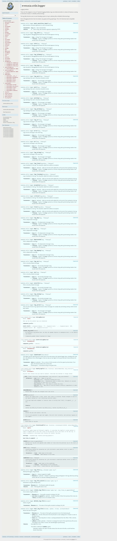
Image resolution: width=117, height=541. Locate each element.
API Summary (10, 1)
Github (4, 119)
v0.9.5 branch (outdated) (8, 136)
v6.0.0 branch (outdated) (8, 129)
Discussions (9, 122)
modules (74, 1)
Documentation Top (7, 117)
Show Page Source (7, 112)
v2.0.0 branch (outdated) (8, 134)
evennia (16, 1)
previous (65, 1)
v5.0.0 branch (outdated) (8, 130)
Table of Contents (7, 18)
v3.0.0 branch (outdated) (8, 132)
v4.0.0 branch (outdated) (8, 131)
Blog (14, 122)
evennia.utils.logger (35, 1)
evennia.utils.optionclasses (8, 109)
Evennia (4, 1)
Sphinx (73, 539)
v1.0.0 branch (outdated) (8, 135)
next (70, 1)
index (78, 1)
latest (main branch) (7, 127)
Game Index (5, 121)
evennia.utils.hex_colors (8, 103)
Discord (4, 122)
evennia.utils (27, 1)
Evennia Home (6, 118)
